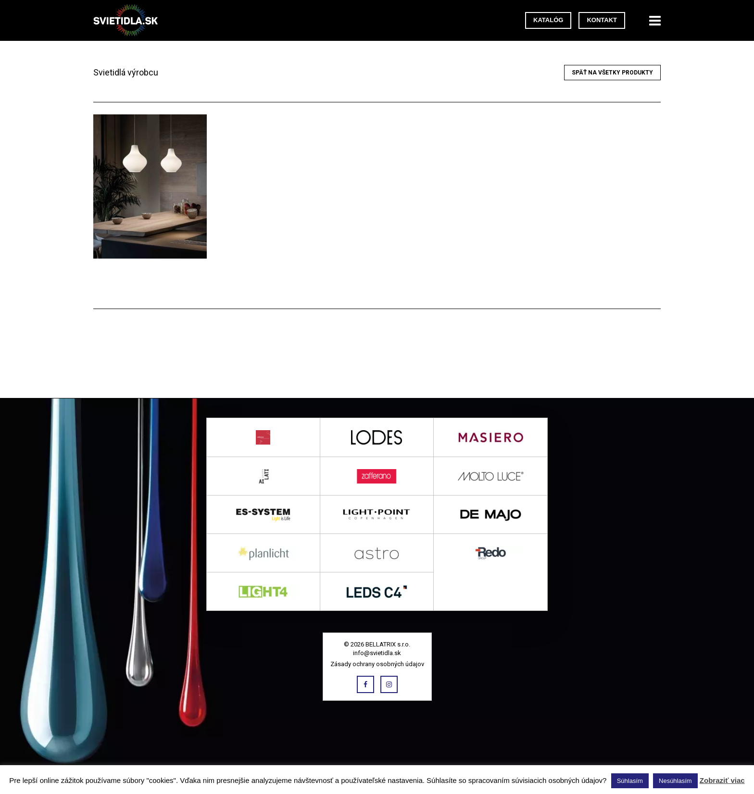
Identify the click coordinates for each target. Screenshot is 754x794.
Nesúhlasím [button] (675, 780)
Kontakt (602, 20)
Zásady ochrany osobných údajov (377, 664)
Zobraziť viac (722, 780)
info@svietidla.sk (377, 653)
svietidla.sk (129, 20)
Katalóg (548, 20)
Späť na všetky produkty (612, 72)
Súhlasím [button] (630, 780)
